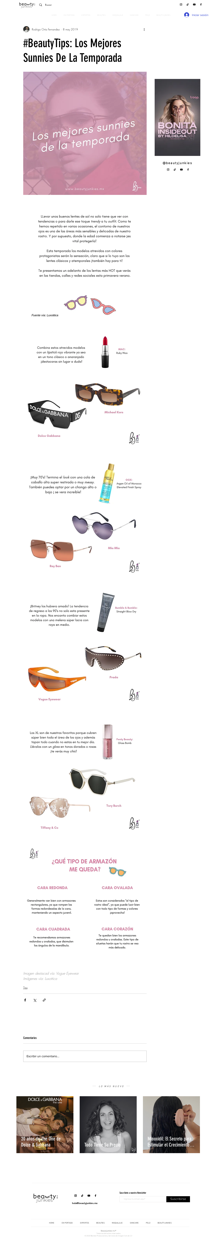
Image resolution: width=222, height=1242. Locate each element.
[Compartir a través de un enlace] (44, 1000)
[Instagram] (181, 4)
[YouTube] (194, 4)
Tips (25, 987)
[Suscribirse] (178, 1199)
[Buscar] (64, 4)
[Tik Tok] (187, 4)
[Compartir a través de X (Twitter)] (35, 1000)
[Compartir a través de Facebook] (25, 1000)
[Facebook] (200, 4)
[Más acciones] (144, 29)
